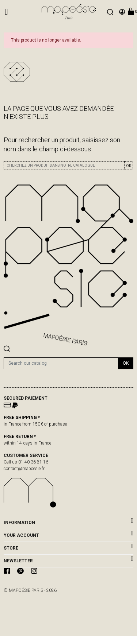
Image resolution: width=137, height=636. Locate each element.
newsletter (18, 560)
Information (19, 522)
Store (11, 548)
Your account (21, 535)
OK (128, 166)
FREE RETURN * (20, 436)
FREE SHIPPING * (22, 417)
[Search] (61, 363)
